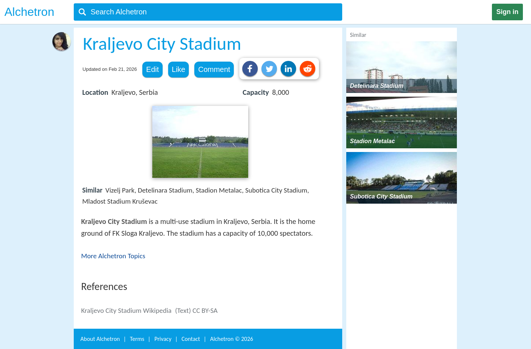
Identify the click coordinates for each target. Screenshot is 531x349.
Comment (214, 69)
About (100, 338)
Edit (152, 69)
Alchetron (29, 11)
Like (178, 69)
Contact (190, 338)
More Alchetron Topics (113, 256)
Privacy (163, 338)
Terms (137, 338)
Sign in (507, 11)
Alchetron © (231, 338)
